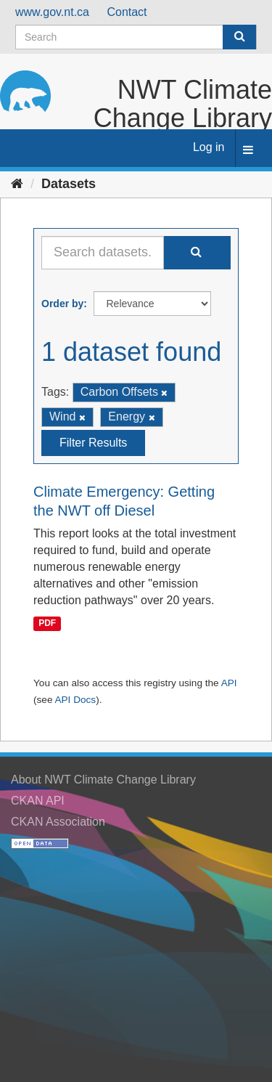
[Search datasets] (136, 37)
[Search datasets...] (102, 252)
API (229, 683)
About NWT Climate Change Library (103, 779)
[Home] (17, 183)
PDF (47, 624)
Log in (209, 147)
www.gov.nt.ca (52, 12)
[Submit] (239, 37)
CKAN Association (58, 821)
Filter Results (93, 442)
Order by (62, 303)
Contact (127, 12)
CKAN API (38, 800)
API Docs (75, 699)
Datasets (68, 183)
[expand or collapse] (248, 150)
